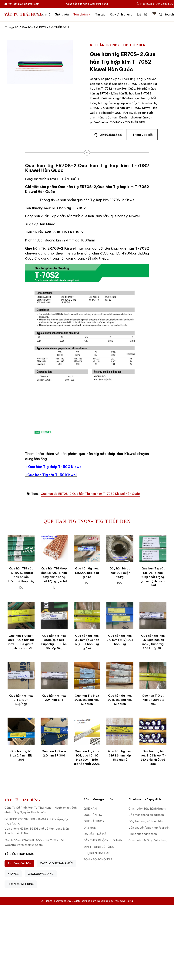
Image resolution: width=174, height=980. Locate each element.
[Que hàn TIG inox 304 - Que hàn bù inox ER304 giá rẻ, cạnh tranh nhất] (21, 615)
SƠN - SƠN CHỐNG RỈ (98, 859)
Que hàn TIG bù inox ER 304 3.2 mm (153, 700)
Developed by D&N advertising (115, 900)
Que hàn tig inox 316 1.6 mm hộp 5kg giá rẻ (120, 755)
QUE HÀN (90, 808)
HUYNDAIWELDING (21, 884)
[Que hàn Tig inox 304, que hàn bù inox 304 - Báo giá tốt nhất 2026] (87, 731)
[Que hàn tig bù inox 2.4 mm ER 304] (21, 731)
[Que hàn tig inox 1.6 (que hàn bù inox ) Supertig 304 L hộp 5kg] (152, 615)
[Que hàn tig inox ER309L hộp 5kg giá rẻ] (87, 548)
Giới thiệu (62, 14)
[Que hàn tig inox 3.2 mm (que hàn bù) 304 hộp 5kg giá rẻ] (87, 615)
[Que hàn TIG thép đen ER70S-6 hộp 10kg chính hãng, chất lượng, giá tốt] (54, 548)
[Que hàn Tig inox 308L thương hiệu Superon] (87, 675)
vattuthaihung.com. (85, 900)
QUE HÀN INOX (94, 821)
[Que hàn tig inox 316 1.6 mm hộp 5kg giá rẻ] (119, 731)
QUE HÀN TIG (93, 815)
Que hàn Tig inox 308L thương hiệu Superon (86, 700)
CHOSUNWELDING (41, 874)
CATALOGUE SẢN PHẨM (56, 863)
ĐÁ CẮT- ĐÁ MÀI (95, 834)
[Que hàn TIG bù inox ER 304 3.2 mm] (152, 675)
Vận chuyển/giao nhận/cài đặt (149, 827)
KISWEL (13, 874)
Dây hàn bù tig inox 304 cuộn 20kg (120, 573)
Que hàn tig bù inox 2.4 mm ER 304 (21, 755)
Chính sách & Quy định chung (148, 840)
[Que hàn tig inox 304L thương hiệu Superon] (119, 675)
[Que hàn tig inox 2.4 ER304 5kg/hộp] (21, 675)
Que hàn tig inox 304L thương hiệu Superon (119, 700)
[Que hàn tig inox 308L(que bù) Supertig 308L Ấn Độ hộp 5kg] (54, 615)
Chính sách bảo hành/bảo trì (148, 808)
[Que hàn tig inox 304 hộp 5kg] (54, 675)
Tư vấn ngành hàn (19, 863)
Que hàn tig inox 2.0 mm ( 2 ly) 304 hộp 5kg (120, 640)
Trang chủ (43, 14)
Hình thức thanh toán (143, 834)
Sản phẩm (82, 14)
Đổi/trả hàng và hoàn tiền (146, 821)
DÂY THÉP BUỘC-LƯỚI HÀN (103, 840)
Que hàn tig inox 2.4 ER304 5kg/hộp (21, 700)
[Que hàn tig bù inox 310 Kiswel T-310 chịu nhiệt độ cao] (152, 731)
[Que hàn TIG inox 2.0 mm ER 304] (54, 731)
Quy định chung (121, 14)
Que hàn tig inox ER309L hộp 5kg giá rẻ (87, 573)
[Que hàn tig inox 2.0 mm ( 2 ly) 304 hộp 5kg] (119, 615)
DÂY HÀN (90, 827)
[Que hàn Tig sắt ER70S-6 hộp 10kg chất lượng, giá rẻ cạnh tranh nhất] (152, 548)
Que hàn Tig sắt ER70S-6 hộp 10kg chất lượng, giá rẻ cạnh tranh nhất (153, 577)
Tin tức (100, 14)
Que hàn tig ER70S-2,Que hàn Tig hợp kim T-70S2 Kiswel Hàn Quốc (90, 494)
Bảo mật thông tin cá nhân (146, 815)
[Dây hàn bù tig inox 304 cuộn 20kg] (119, 548)
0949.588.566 (111, 135)
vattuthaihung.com (30, 845)
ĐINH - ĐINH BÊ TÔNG (99, 847)
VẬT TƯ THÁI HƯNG (24, 14)
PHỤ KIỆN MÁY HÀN (97, 853)
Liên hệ (142, 14)
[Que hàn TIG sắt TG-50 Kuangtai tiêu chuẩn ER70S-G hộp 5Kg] (21, 548)
